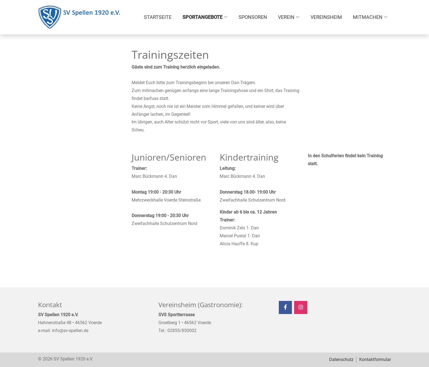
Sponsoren (253, 17)
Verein (286, 17)
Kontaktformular (375, 359)
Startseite (158, 17)
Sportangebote (202, 17)
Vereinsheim (326, 17)
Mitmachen (367, 17)
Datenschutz (341, 359)
